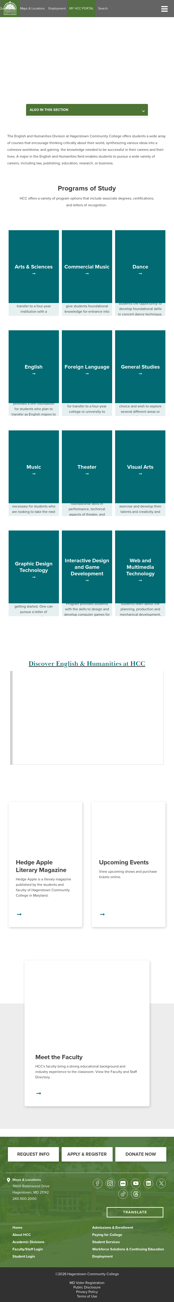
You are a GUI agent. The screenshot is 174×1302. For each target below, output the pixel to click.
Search (131, 8)
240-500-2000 (24, 1198)
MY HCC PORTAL (109, 8)
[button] (164, 8)
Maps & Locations (60, 8)
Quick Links (35, 8)
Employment (85, 8)
